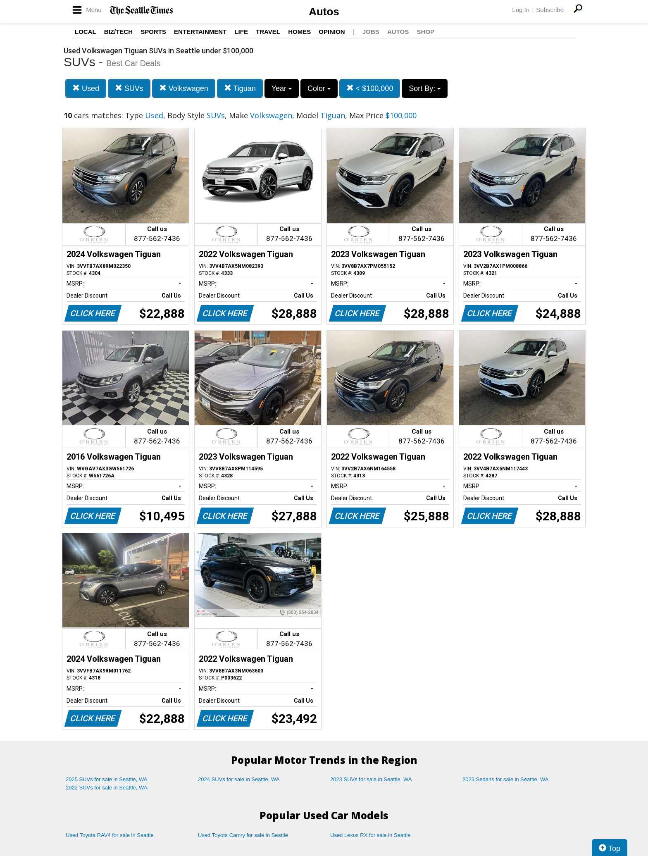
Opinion (332, 31)
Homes (299, 31)
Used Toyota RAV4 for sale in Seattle (110, 835)
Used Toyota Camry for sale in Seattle (243, 835)
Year (282, 88)
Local (85, 31)
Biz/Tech (118, 31)
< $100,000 (369, 88)
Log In (520, 9)
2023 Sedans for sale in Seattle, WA (505, 779)
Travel (268, 31)
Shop (425, 31)
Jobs (370, 31)
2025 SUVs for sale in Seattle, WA (107, 779)
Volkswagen (183, 88)
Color (319, 88)
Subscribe (550, 9)
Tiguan (240, 88)
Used (85, 88)
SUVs (129, 88)
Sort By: (425, 88)
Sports (153, 31)
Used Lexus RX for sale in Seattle (370, 835)
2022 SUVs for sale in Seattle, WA (107, 787)
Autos (324, 11)
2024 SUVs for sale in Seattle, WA (239, 779)
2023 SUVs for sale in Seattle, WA (371, 779)
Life (241, 31)
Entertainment (200, 31)
